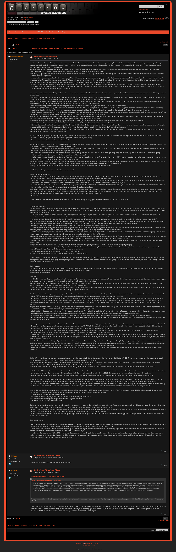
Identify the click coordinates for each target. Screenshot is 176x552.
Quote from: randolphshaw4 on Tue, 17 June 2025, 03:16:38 (47, 476)
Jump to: (153, 530)
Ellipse (14, 456)
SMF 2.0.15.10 (80, 543)
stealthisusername (16, 57)
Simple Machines (97, 543)
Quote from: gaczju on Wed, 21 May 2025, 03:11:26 (46, 480)
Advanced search (143, 9)
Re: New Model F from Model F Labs (47, 456)
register (30, 17)
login (24, 17)
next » (167, 42)
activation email (23, 19)
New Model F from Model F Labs (45, 56)
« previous (161, 42)
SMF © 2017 (88, 543)
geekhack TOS (159, 18)
